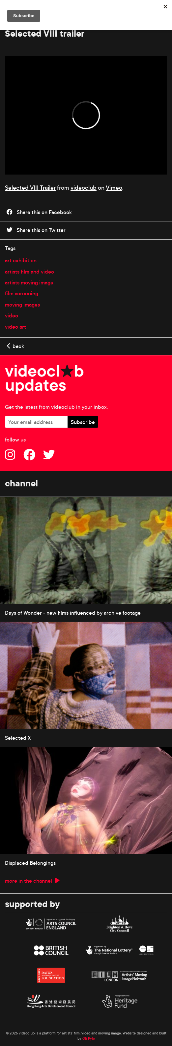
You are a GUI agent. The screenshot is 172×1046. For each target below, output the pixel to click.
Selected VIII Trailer (30, 187)
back (15, 346)
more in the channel (32, 880)
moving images (22, 304)
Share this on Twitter (36, 230)
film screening (21, 293)
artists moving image (29, 282)
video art (15, 326)
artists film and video (29, 271)
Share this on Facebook (39, 212)
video (11, 315)
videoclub (84, 187)
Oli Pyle (88, 1038)
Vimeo (114, 187)
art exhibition (21, 260)
